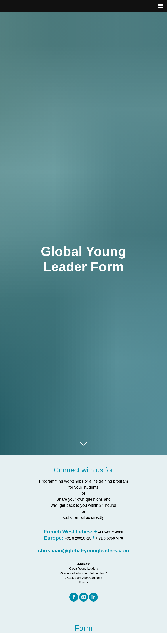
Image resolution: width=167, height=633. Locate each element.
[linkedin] (93, 597)
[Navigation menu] (160, 6)
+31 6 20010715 (78, 538)
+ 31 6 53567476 (109, 538)
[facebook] (73, 597)
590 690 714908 (110, 532)
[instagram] (83, 597)
